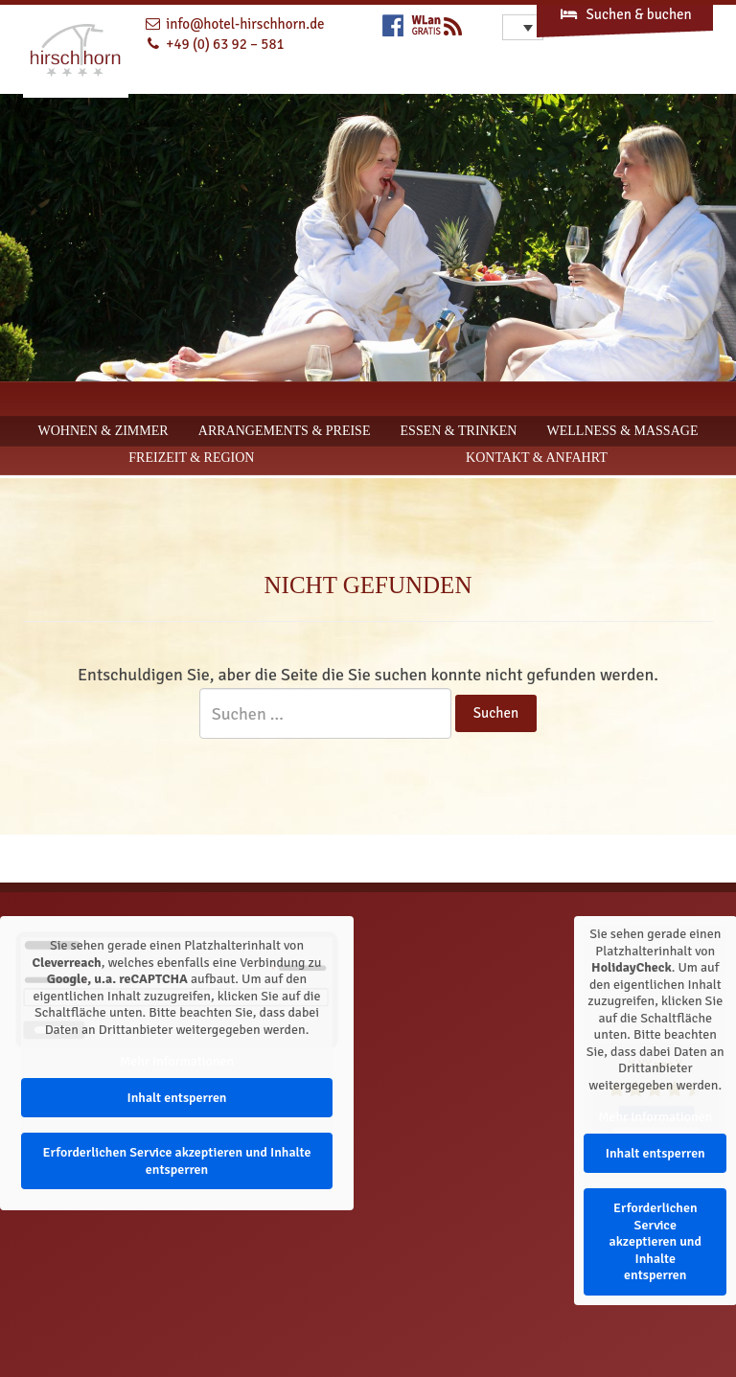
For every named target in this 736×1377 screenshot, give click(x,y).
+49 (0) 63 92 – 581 (225, 44)
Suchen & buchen (625, 14)
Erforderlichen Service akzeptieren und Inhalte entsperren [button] (176, 1161)
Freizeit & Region (191, 457)
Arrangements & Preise (284, 431)
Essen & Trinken (459, 431)
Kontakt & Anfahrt (537, 457)
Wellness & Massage (623, 431)
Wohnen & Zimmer (103, 431)
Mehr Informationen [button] (177, 1061)
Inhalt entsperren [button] (176, 1098)
